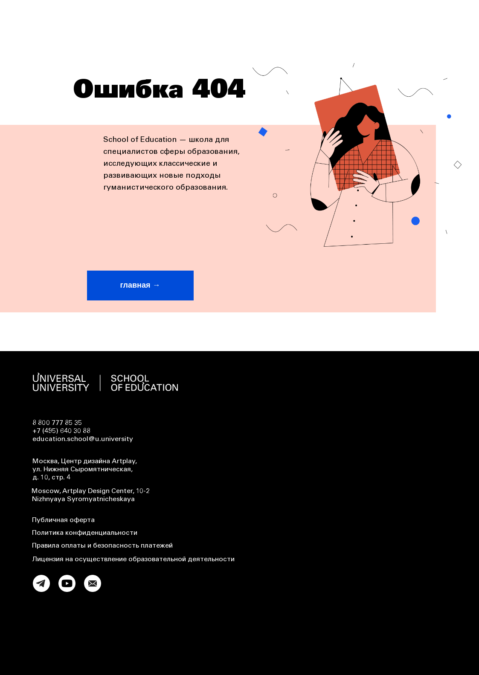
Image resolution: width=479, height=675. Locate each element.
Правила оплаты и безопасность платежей (102, 545)
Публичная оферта (63, 520)
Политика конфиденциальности (84, 533)
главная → (140, 285)
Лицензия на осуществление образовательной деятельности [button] (133, 559)
